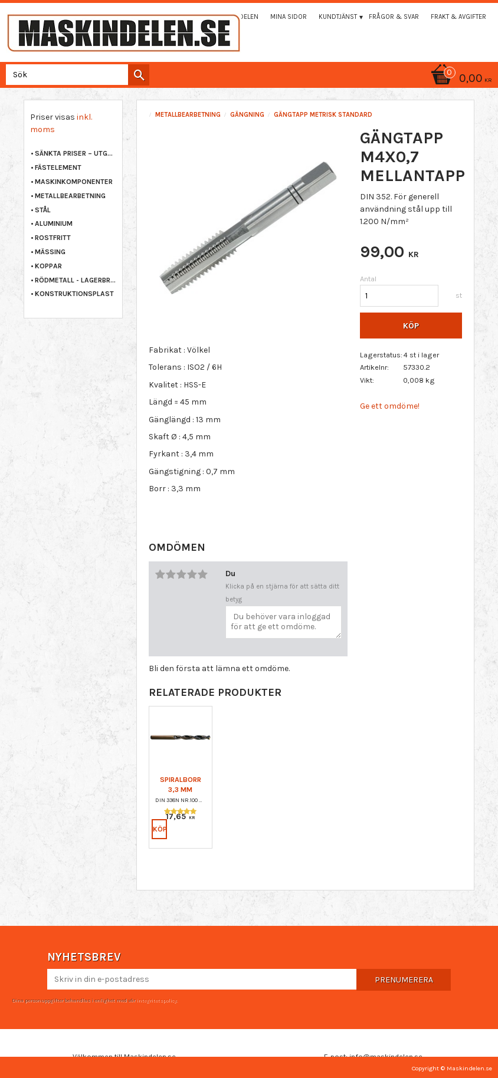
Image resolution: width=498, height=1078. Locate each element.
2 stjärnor (170, 574)
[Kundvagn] (459, 79)
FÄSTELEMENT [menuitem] (58, 167)
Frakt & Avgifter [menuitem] (458, 17)
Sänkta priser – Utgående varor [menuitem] (75, 153)
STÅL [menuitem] (43, 210)
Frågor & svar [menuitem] (394, 17)
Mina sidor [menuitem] (288, 17)
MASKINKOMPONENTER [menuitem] (74, 182)
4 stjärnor (191, 574)
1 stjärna (160, 574)
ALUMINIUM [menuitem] (54, 223)
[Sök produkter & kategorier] (75, 74)
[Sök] (138, 75)
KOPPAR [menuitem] (48, 266)
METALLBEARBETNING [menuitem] (70, 196)
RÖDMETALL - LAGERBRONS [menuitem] (75, 280)
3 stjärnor (181, 574)
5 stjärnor (202, 574)
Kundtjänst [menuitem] (338, 17)
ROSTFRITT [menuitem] (53, 238)
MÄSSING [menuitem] (50, 252)
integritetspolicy (156, 1000)
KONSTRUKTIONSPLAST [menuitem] (74, 294)
